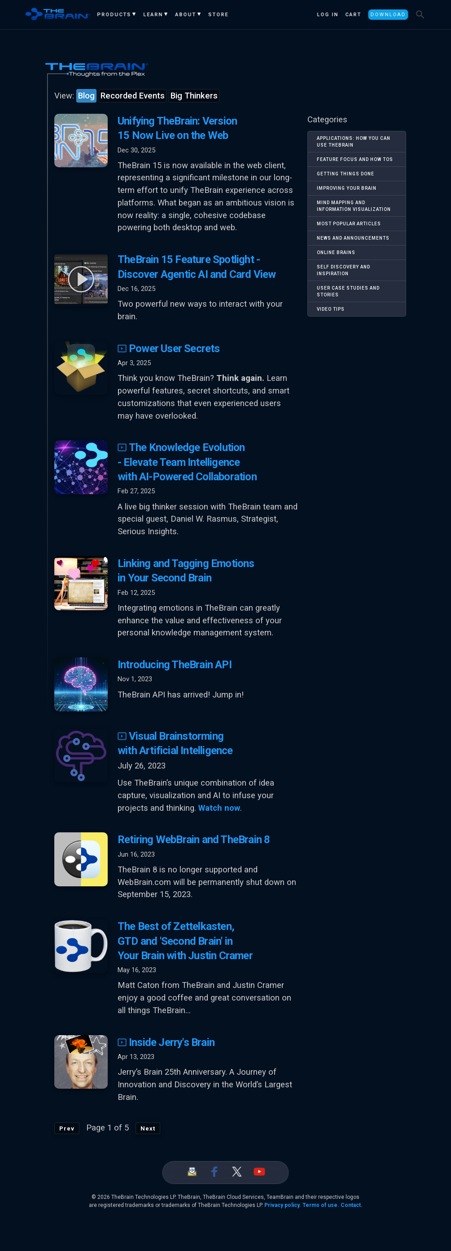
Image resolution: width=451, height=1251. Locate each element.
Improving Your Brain (347, 188)
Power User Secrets (169, 348)
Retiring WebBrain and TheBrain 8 (194, 839)
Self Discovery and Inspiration (343, 270)
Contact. (352, 1205)
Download (388, 15)
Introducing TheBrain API (175, 664)
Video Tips (331, 309)
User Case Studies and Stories (348, 291)
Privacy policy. (282, 1205)
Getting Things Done (345, 173)
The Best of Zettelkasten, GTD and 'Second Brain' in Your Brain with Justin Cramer (185, 941)
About (186, 15)
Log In (327, 15)
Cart (353, 15)
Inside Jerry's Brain (166, 1042)
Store (219, 15)
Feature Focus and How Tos (355, 159)
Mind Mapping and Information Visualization (354, 206)
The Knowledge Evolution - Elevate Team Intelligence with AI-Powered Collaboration (187, 462)
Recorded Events (133, 96)
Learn (153, 15)
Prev (66, 1128)
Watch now (219, 808)
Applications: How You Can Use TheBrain (353, 141)
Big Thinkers (194, 96)
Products (114, 15)
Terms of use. (320, 1205)
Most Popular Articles (349, 223)
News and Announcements (353, 238)
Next (147, 1128)
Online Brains (336, 252)
